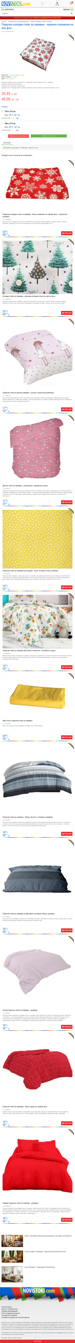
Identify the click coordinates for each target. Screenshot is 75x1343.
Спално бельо (7, 1307)
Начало (4, 21)
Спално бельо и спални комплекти (18, 21)
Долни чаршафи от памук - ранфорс (41, 21)
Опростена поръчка (49, 136)
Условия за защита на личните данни (15, 1317)
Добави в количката (18, 136)
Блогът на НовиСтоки (9, 1309)
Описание (7, 143)
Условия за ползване (9, 1315)
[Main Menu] (8, 9)
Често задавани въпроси (11, 1313)
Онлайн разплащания (10, 1311)
